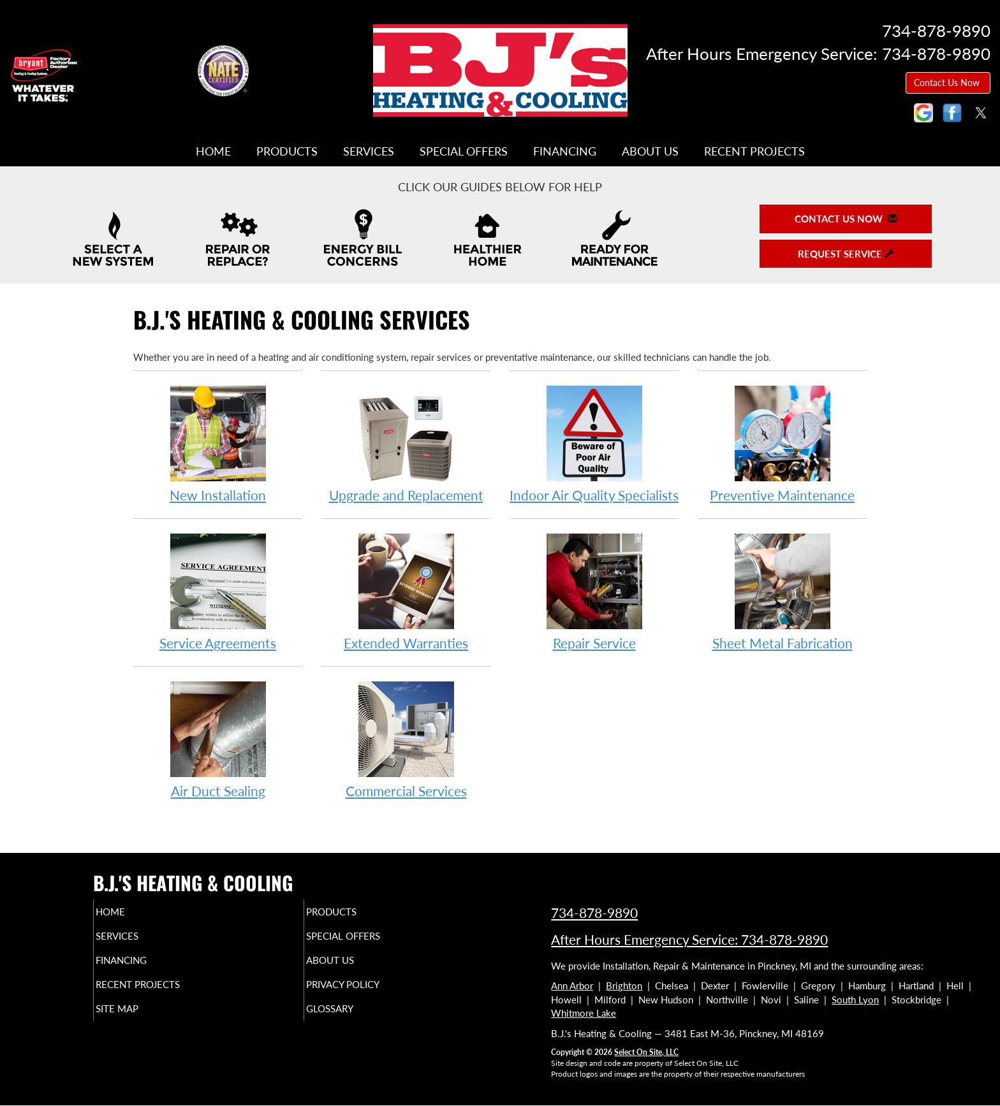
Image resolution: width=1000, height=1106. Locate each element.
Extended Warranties (405, 591)
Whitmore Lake (583, 1013)
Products (287, 151)
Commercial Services (405, 739)
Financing (564, 151)
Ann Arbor (572, 985)
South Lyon (855, 999)
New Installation (217, 443)
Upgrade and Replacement (405, 443)
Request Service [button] (846, 253)
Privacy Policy (367, 993)
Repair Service (594, 591)
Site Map (139, 1020)
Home (213, 151)
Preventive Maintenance (782, 443)
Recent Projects (754, 151)
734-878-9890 (594, 912)
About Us (650, 151)
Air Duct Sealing (217, 739)
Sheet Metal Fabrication (782, 591)
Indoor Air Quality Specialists (594, 443)
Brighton (624, 985)
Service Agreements (217, 591)
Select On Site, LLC (646, 1052)
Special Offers (464, 151)
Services (368, 151)
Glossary (351, 1020)
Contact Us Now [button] (948, 82)
